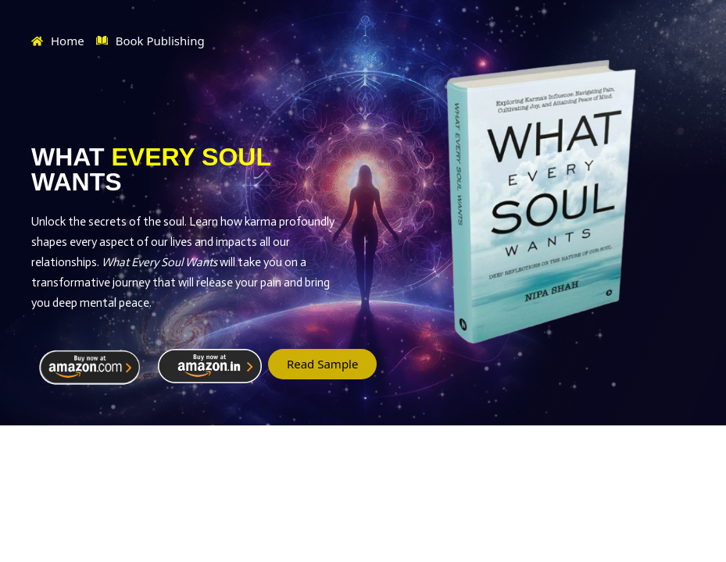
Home (57, 40)
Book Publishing (150, 41)
